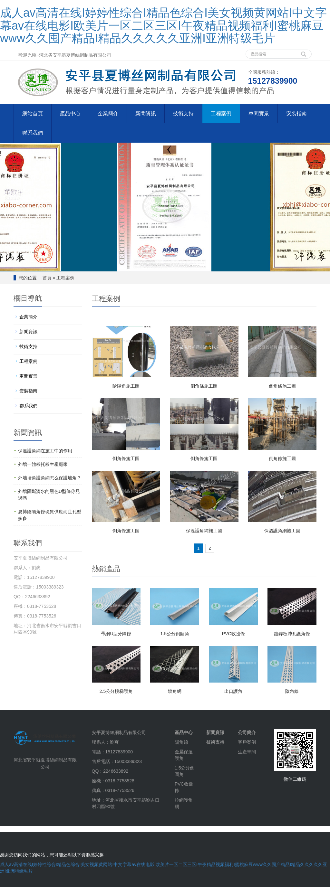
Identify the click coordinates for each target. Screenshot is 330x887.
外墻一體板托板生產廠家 (43, 464)
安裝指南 (296, 113)
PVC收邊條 (233, 633)
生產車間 (247, 751)
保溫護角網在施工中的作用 (45, 450)
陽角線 (181, 742)
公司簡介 (247, 732)
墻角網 (174, 691)
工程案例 (221, 113)
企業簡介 (108, 113)
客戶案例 (247, 742)
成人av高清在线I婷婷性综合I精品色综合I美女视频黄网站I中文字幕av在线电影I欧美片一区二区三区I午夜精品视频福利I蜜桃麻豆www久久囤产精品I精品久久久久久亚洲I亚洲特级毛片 (163, 25)
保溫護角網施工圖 (204, 530)
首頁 (47, 277)
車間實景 (258, 113)
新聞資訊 (145, 113)
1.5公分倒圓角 (174, 633)
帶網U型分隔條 (116, 633)
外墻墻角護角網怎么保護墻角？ (49, 477)
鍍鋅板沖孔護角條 (292, 633)
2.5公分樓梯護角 (116, 691)
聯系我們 (32, 133)
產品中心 (70, 113)
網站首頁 (32, 113)
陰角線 (292, 691)
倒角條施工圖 (204, 386)
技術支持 (183, 113)
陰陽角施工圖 (126, 386)
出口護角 (233, 691)
